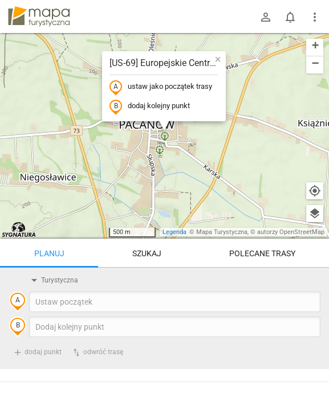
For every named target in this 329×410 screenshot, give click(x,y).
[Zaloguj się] (266, 17)
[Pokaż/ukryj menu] (315, 17)
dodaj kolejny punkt (149, 106)
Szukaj (146, 253)
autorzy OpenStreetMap (290, 232)
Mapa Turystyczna (221, 232)
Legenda (174, 232)
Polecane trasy (262, 253)
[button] (218, 59)
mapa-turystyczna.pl (39, 16)
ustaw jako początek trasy (160, 87)
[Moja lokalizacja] (314, 190)
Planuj (49, 253)
